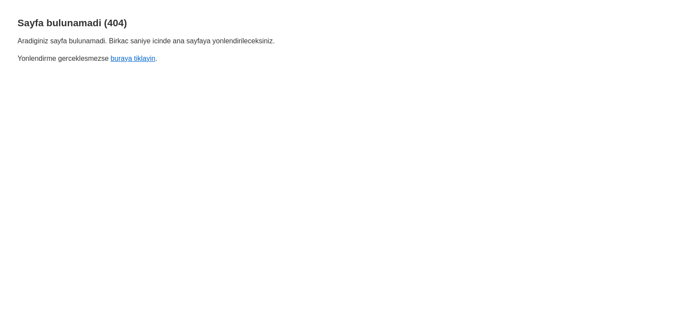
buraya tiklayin (133, 58)
